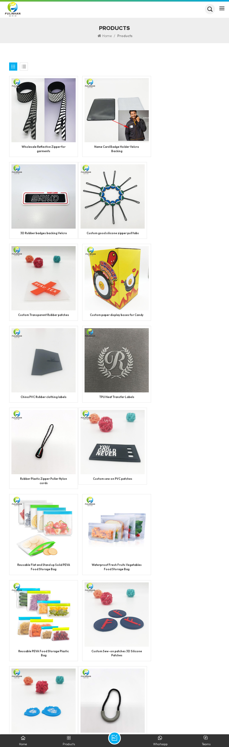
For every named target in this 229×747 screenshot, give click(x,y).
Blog (160, 721)
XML (148, 721)
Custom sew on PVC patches (42, 400)
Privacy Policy (199, 721)
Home (104, 36)
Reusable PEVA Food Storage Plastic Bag (43, 487)
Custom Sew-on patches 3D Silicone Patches (114, 487)
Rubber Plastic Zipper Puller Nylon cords (186, 317)
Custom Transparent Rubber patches (114, 230)
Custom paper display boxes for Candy (186, 232)
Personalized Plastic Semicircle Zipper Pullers (42, 572)
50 (135, 599)
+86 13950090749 (46, 680)
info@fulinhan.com (37, 704)
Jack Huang (33, 696)
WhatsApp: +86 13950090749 (35, 688)
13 (69, 599)
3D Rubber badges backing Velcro (186, 145)
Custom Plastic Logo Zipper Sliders (186, 570)
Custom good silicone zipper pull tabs (43, 230)
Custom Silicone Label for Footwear (186, 485)
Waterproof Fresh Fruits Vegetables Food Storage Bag (186, 402)
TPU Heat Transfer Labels (114, 315)
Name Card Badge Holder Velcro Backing (114, 148)
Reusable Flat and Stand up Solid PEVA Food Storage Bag (114, 402)
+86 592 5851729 (32, 672)
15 (94, 599)
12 (55, 599)
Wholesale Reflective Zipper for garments (43, 148)
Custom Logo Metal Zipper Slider (114, 570)
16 (108, 599)
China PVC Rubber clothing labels (43, 315)
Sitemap (176, 721)
